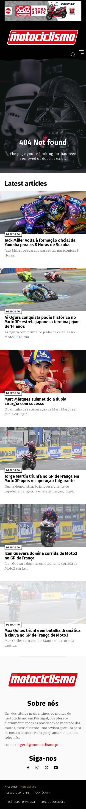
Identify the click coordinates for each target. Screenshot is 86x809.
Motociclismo (28, 786)
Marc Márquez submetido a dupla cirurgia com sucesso (35, 401)
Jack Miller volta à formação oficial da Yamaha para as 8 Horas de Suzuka (40, 242)
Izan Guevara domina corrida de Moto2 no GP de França (41, 556)
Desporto (13, 234)
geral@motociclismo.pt (39, 745)
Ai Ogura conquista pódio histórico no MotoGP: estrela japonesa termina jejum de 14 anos (42, 322)
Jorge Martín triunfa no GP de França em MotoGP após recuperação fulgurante (42, 478)
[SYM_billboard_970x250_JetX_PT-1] (43, 20)
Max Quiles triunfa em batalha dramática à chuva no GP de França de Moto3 (42, 633)
